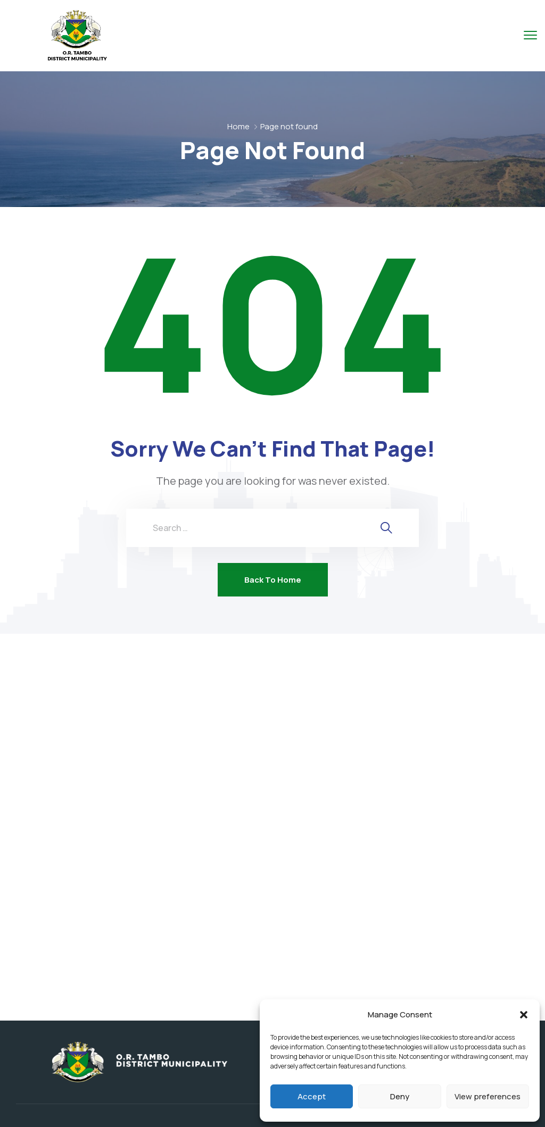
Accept (312, 1096)
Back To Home (272, 579)
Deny (399, 1096)
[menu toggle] (530, 35)
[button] (523, 1014)
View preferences (488, 1096)
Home (238, 126)
